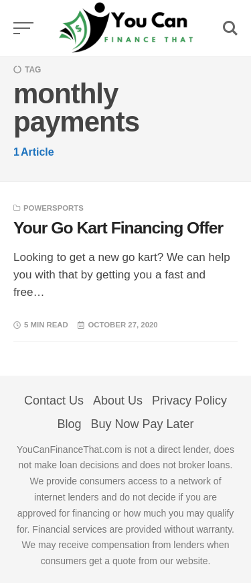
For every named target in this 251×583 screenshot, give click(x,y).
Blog (69, 424)
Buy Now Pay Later (141, 424)
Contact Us (54, 400)
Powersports (53, 208)
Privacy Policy (189, 400)
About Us (118, 400)
